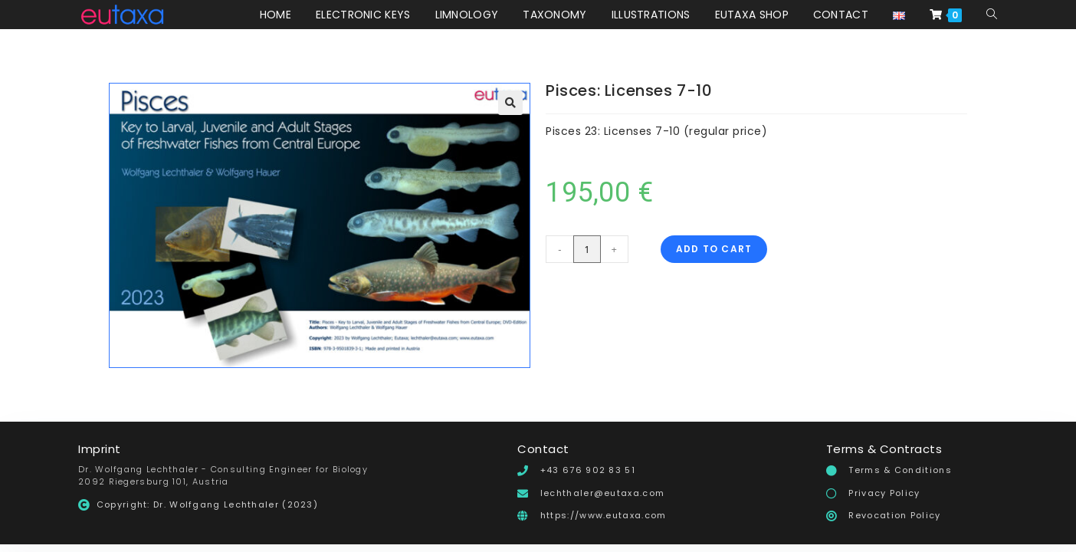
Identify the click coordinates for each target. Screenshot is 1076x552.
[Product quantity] (587, 249)
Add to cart (714, 248)
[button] (510, 102)
